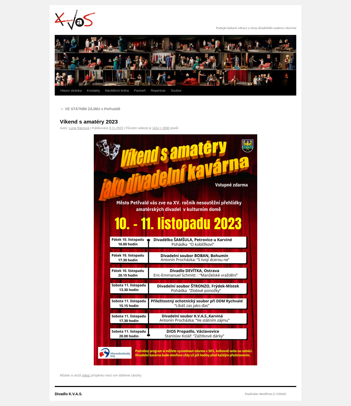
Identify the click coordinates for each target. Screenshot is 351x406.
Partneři (140, 90)
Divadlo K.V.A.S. (75, 20)
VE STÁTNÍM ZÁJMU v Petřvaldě (90, 109)
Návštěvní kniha (117, 90)
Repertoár (158, 90)
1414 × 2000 (160, 128)
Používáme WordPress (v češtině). (266, 394)
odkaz (86, 375)
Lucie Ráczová (79, 128)
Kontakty (93, 90)
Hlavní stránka (71, 90)
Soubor (176, 90)
